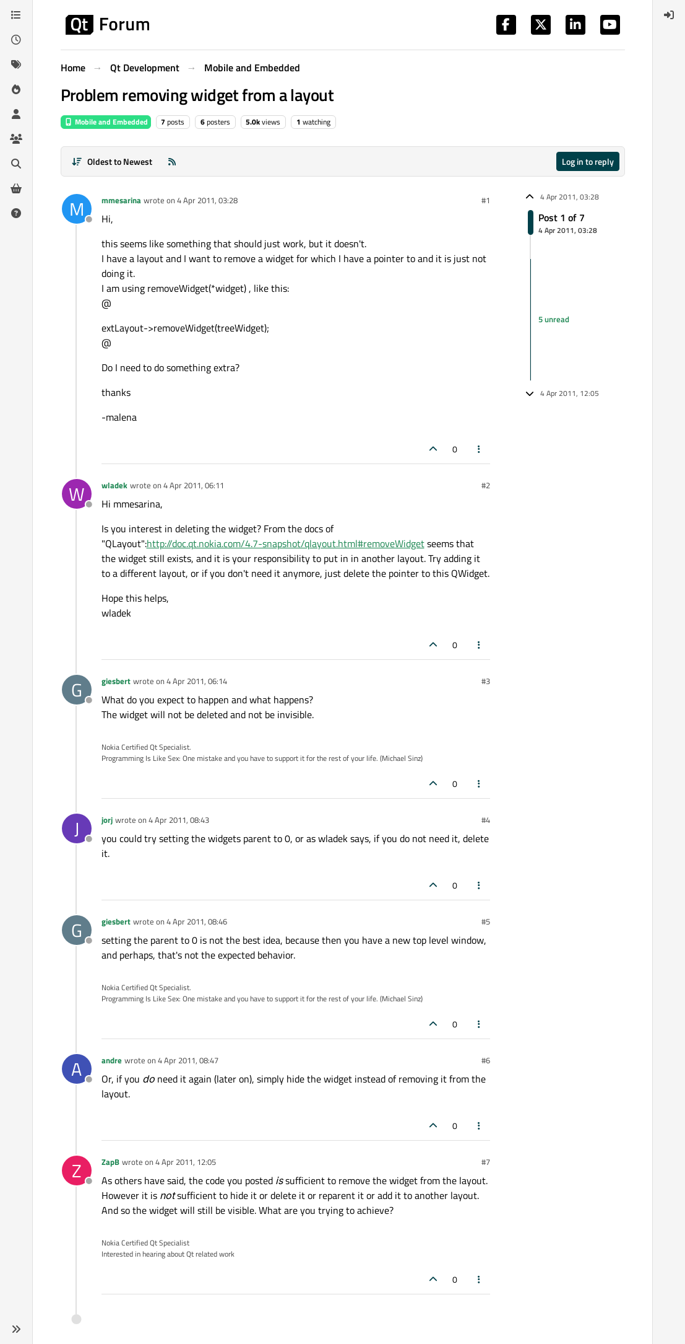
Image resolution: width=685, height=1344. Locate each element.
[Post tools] (479, 449)
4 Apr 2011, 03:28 (207, 200)
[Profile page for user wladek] (77, 494)
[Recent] (16, 40)
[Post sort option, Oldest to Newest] (112, 161)
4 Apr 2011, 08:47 (188, 1060)
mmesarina (121, 200)
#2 (485, 485)
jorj (107, 820)
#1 (485, 200)
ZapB (110, 1162)
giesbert (116, 681)
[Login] (669, 15)
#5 (485, 921)
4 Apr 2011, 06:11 (193, 485)
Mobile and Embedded (106, 122)
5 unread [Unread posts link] (553, 319)
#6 (485, 1060)
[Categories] (16, 15)
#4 (485, 820)
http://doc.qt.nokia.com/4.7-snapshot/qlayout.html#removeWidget (285, 543)
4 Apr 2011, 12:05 (185, 1162)
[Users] (16, 114)
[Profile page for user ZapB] (77, 1170)
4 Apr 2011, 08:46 (196, 921)
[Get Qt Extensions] (16, 188)
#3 (485, 681)
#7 (485, 1162)
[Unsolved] (16, 213)
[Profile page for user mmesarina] (77, 209)
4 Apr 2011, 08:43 (179, 820)
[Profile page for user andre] (77, 1069)
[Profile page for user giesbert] (77, 690)
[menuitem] (669, 15)
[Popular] (16, 89)
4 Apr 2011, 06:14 (196, 681)
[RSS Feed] (172, 161)
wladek (114, 485)
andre (111, 1060)
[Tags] (16, 64)
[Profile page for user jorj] (77, 828)
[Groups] (16, 139)
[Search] (16, 163)
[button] (16, 1329)
